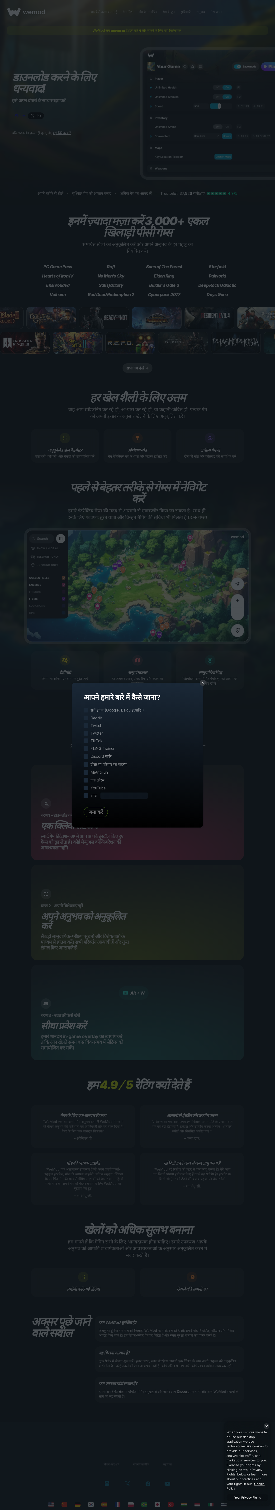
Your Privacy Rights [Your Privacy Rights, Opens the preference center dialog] (247, 1497)
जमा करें (96, 812)
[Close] (266, 1426)
